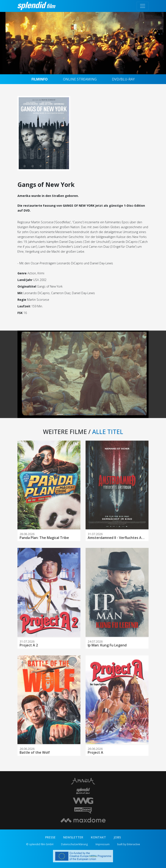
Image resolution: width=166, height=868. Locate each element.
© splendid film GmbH (39, 844)
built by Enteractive (128, 844)
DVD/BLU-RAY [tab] (123, 79)
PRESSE (50, 837)
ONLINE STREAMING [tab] (80, 79)
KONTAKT (98, 837)
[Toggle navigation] (143, 6)
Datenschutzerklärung (74, 844)
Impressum (103, 844)
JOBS (117, 837)
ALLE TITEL (107, 432)
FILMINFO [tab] (39, 79)
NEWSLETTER (73, 837)
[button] (27, 374)
